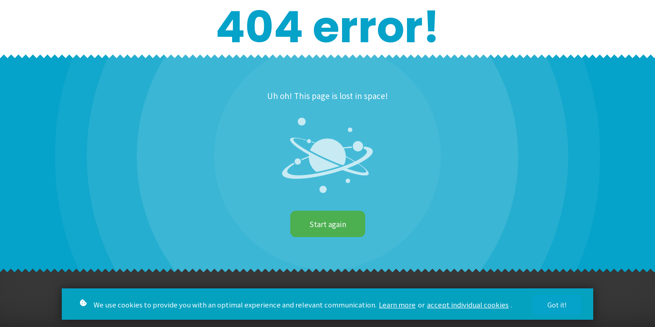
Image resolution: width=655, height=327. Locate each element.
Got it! (556, 304)
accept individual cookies (468, 304)
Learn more (397, 304)
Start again (327, 223)
